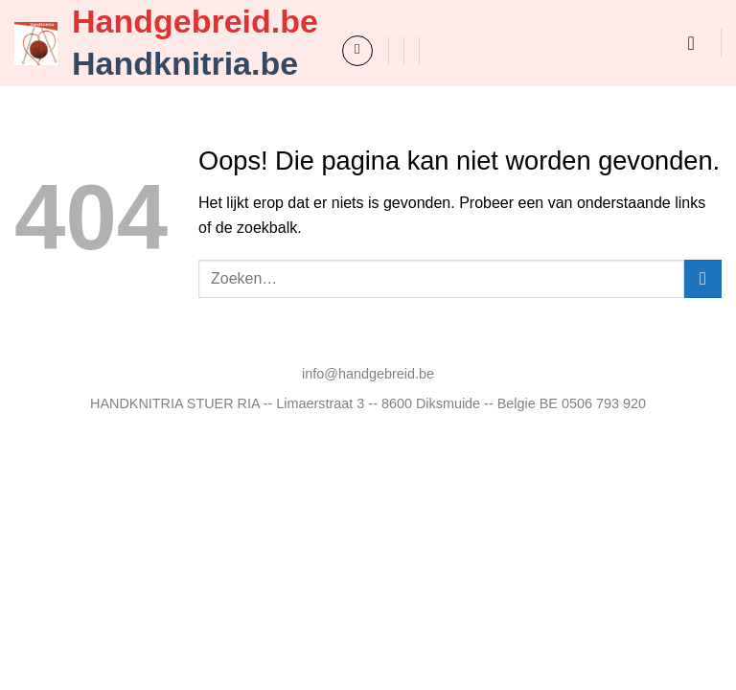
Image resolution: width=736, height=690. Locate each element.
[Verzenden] (703, 278)
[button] (357, 50)
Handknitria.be (185, 63)
